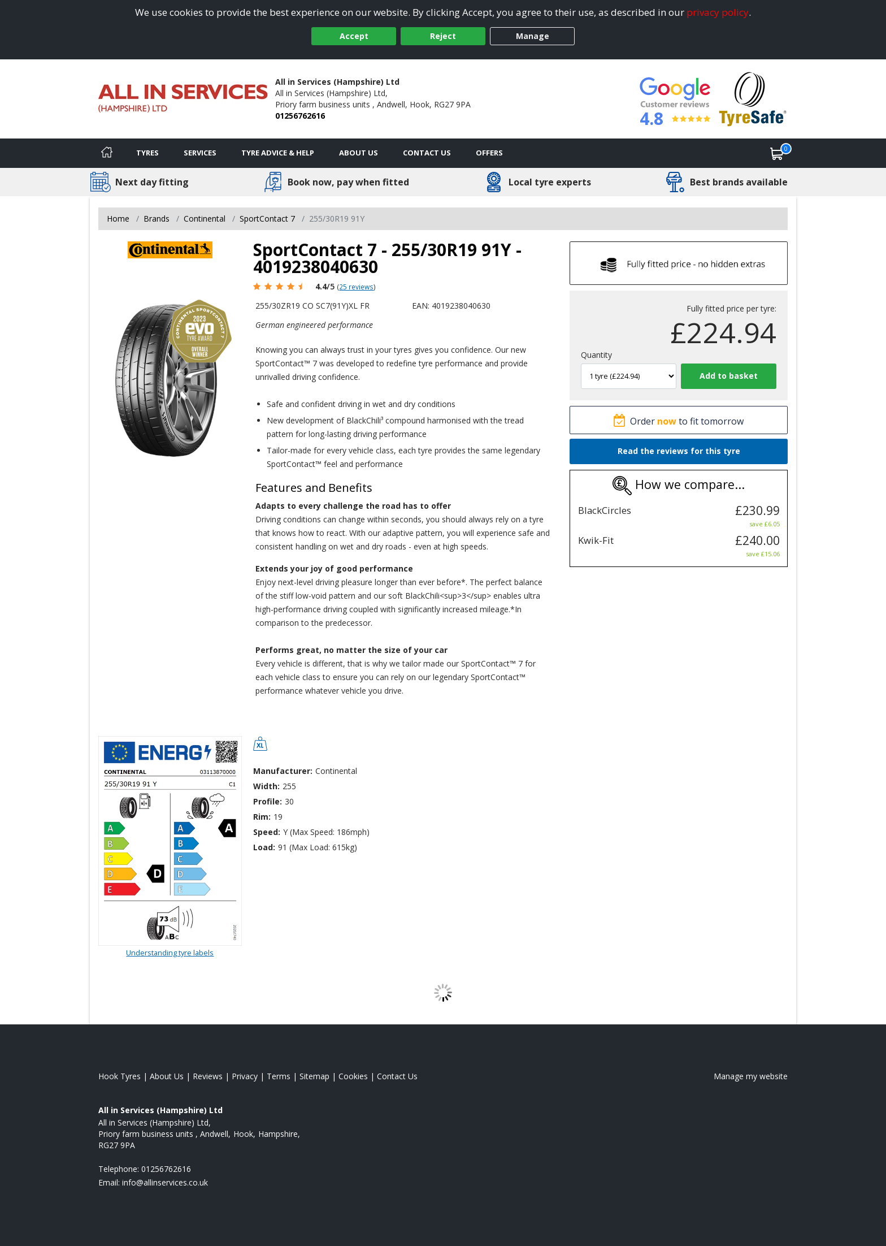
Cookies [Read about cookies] (353, 1076)
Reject (443, 36)
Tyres (147, 153)
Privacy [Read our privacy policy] (245, 1076)
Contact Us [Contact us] (427, 153)
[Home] (107, 153)
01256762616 (300, 115)
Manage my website (751, 1076)
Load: (264, 847)
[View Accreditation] (753, 98)
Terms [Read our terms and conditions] (278, 1076)
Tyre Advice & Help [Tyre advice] (277, 153)
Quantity (596, 354)
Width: (266, 786)
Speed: (266, 832)
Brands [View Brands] (157, 218)
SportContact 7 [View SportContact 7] (267, 218)
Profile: (267, 801)
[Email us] (165, 1182)
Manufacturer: (282, 770)
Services (200, 153)
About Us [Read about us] (167, 1076)
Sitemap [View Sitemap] (314, 1076)
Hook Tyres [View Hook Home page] (119, 1076)
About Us (358, 153)
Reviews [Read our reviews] (208, 1076)
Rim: (262, 816)
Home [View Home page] (118, 218)
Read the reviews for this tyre (679, 450)
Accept (354, 36)
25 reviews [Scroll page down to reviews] (356, 286)
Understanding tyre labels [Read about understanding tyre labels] (170, 953)
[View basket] (777, 153)
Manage (532, 36)
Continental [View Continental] (204, 218)
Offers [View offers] (489, 153)
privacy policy (718, 12)
